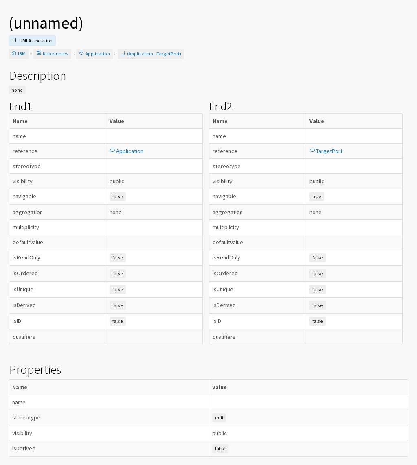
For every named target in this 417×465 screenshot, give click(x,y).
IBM (18, 53)
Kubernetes (52, 53)
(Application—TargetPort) (151, 53)
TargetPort (325, 151)
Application (94, 53)
